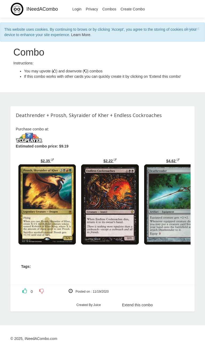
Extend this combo (137, 305)
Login (76, 9)
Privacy (92, 9)
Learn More (80, 35)
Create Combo (132, 9)
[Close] (192, 29)
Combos (109, 9)
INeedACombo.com (41, 338)
